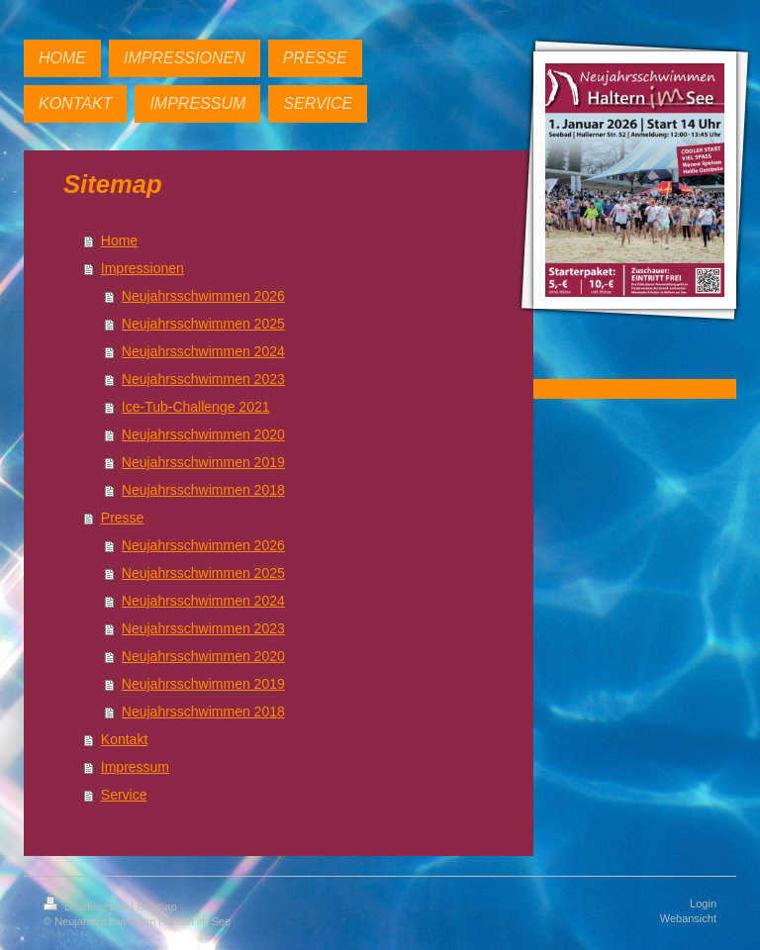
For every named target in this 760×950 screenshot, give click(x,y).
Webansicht (688, 918)
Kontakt (124, 739)
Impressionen (142, 268)
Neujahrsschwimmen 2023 (203, 379)
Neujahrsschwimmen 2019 (203, 462)
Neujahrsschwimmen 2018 (203, 490)
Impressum (135, 767)
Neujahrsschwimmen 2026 (203, 296)
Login (703, 903)
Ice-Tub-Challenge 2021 (196, 407)
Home (119, 240)
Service (124, 795)
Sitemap (156, 906)
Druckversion (87, 906)
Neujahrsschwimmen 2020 (203, 434)
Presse (122, 517)
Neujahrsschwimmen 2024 (203, 351)
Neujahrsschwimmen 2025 (203, 324)
